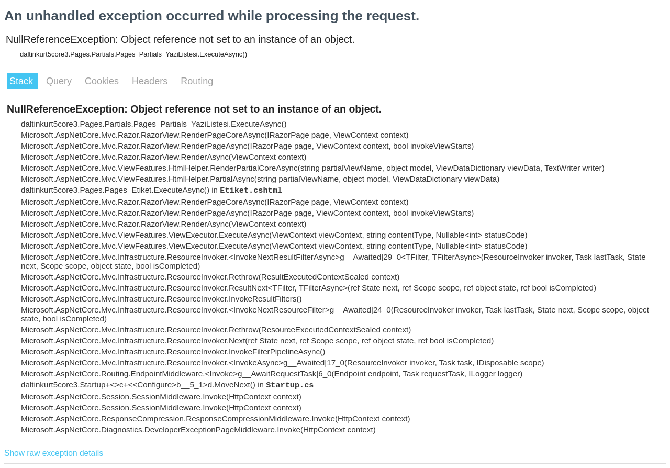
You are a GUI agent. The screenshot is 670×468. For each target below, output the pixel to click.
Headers (151, 81)
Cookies (103, 81)
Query (60, 81)
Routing (197, 81)
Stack (22, 81)
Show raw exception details (53, 453)
